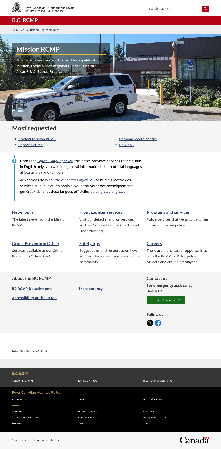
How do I (126, 145)
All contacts (19, 399)
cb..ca (103, 191)
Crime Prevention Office (35, 243)
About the (153, 399)
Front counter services (100, 212)
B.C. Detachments (157, 380)
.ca (18, 30)
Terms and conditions (45, 440)
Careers (154, 243)
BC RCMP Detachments (32, 288)
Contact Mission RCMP (37, 139)
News (81, 399)
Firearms (17, 423)
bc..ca (33, 172)
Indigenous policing (155, 417)
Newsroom (22, 212)
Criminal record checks (138, 139)
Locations (149, 411)
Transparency (91, 288)
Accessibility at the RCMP (34, 297)
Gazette (82, 423)
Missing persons (88, 411)
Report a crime (30, 145)
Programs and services (168, 212)
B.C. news (87, 380)
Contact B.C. (23, 380)
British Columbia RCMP (45, 30)
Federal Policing (87, 417)
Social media (19, 440)
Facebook (158, 322)
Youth (146, 423)
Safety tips (89, 243)
